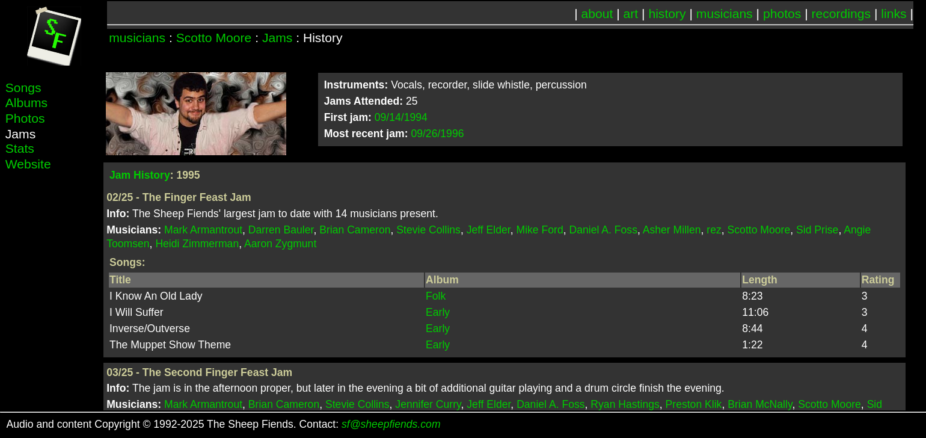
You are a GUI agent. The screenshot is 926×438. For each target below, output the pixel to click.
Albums (26, 103)
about (597, 13)
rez (714, 230)
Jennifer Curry (428, 404)
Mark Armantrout (203, 230)
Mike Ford (540, 230)
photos (782, 13)
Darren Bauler (281, 230)
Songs (23, 87)
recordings (841, 13)
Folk (436, 296)
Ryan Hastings (624, 404)
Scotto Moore (214, 38)
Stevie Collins (428, 230)
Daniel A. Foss (603, 230)
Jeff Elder (489, 230)
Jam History (139, 175)
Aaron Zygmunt (280, 244)
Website (28, 164)
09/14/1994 (401, 117)
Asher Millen (672, 230)
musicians (724, 13)
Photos (25, 118)
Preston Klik (694, 404)
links (893, 13)
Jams (277, 38)
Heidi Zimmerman (197, 244)
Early (438, 312)
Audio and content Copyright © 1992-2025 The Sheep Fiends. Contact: (224, 424)
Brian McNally (760, 404)
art (631, 13)
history (666, 13)
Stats (19, 148)
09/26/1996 (437, 134)
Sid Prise (817, 230)
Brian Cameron (354, 230)
